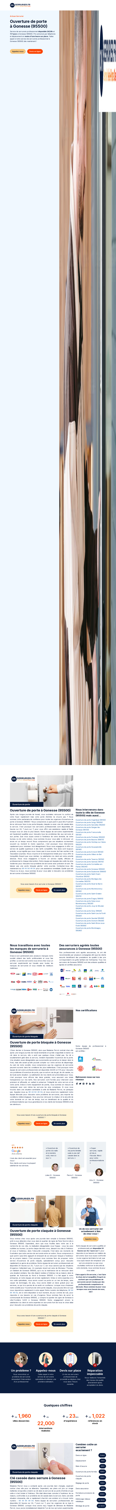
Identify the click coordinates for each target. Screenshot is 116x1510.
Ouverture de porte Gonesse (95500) (90, 869)
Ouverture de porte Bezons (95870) (90, 840)
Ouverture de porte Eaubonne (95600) (91, 872)
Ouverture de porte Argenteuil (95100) (91, 820)
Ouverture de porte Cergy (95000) (89, 822)
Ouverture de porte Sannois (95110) (90, 862)
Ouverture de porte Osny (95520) (89, 911)
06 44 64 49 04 (28, 868)
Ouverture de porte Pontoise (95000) (90, 837)
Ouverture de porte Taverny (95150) (90, 859)
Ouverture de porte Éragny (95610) (89, 899)
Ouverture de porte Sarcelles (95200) (90, 825)
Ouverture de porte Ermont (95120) (89, 852)
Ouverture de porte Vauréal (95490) (90, 918)
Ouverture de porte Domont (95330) (90, 921)
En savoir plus (59, 890)
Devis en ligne (35, 51)
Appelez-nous (18, 51)
